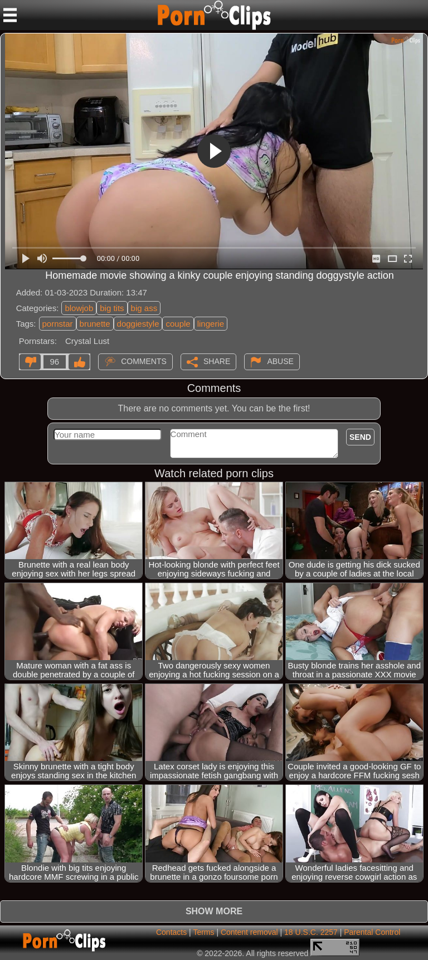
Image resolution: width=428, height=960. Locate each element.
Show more (214, 911)
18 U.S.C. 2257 (311, 932)
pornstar (57, 323)
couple (178, 323)
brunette (95, 323)
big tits (112, 308)
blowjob (79, 308)
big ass (144, 308)
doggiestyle (138, 323)
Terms (203, 932)
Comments (144, 360)
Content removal (249, 932)
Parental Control (372, 932)
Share (216, 360)
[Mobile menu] (10, 15)
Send (360, 437)
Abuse (280, 360)
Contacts (171, 932)
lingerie (210, 323)
